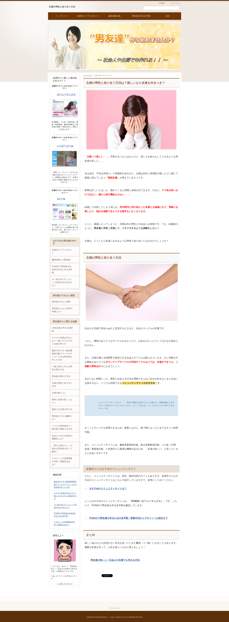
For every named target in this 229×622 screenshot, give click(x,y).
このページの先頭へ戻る (168, 599)
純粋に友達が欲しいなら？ (62, 401)
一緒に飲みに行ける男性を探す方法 (62, 368)
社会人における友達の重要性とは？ (62, 437)
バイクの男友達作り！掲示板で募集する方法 (62, 427)
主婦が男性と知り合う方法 (62, 6)
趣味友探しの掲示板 (61, 259)
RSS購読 (162, 3)
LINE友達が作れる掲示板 (62, 329)
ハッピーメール (65, 146)
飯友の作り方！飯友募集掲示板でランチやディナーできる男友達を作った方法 (62, 355)
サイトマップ (175, 3)
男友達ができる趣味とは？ (62, 417)
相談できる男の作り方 (62, 409)
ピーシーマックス (66, 94)
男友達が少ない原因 (61, 301)
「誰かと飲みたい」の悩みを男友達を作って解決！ (62, 448)
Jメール (61, 198)
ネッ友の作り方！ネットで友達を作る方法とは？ (62, 282)
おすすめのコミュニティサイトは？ (108, 488)
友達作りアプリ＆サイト (62, 251)
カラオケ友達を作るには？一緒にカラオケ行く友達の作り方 (62, 340)
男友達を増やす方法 (61, 376)
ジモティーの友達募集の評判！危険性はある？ (62, 461)
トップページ (87, 75)
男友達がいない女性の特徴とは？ (62, 310)
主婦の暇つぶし (59, 393)
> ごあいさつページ (65, 584)
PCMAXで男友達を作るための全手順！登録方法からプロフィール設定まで (128, 518)
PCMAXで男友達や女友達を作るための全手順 (62, 269)
